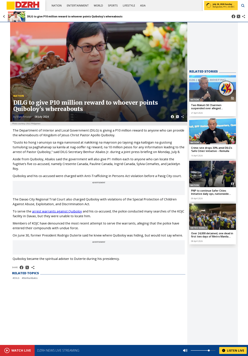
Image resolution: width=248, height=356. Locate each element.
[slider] (209, 350)
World (98, 5)
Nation (57, 5)
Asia (143, 5)
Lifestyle (129, 5)
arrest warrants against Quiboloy (57, 211)
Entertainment (78, 5)
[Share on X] (238, 16)
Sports (113, 5)
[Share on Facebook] (233, 16)
